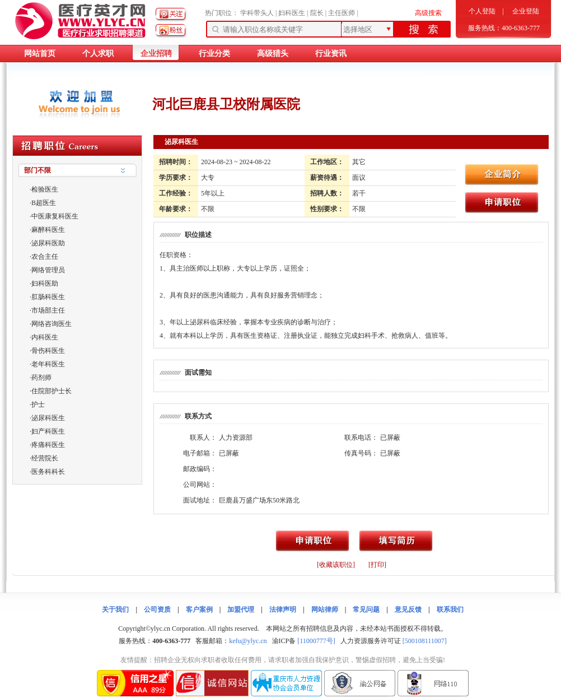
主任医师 (341, 13)
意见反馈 (408, 609)
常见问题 (366, 609)
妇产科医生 (48, 431)
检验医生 (44, 189)
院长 (317, 13)
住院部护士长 (51, 391)
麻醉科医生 (48, 230)
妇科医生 (291, 13)
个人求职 (98, 53)
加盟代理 (240, 609)
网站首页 (39, 53)
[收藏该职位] (336, 565)
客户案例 (199, 609)
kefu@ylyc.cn (248, 641)
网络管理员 (48, 270)
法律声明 (282, 609)
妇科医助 (44, 283)
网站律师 (324, 609)
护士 (38, 404)
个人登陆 (482, 11)
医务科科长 (48, 472)
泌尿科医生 (48, 418)
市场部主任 (48, 310)
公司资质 (157, 609)
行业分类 (214, 53)
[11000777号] (316, 641)
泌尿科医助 (48, 243)
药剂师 (41, 377)
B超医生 (43, 203)
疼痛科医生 (48, 445)
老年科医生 (48, 364)
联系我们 (450, 609)
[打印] (377, 565)
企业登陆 (525, 11)
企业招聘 (156, 53)
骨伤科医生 (48, 351)
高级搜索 (428, 13)
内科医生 (44, 337)
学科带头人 (257, 13)
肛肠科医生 (48, 297)
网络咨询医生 (51, 324)
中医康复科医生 (54, 216)
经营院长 (44, 458)
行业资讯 (331, 53)
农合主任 (44, 256)
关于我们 (115, 609)
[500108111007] (425, 641)
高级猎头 (272, 53)
